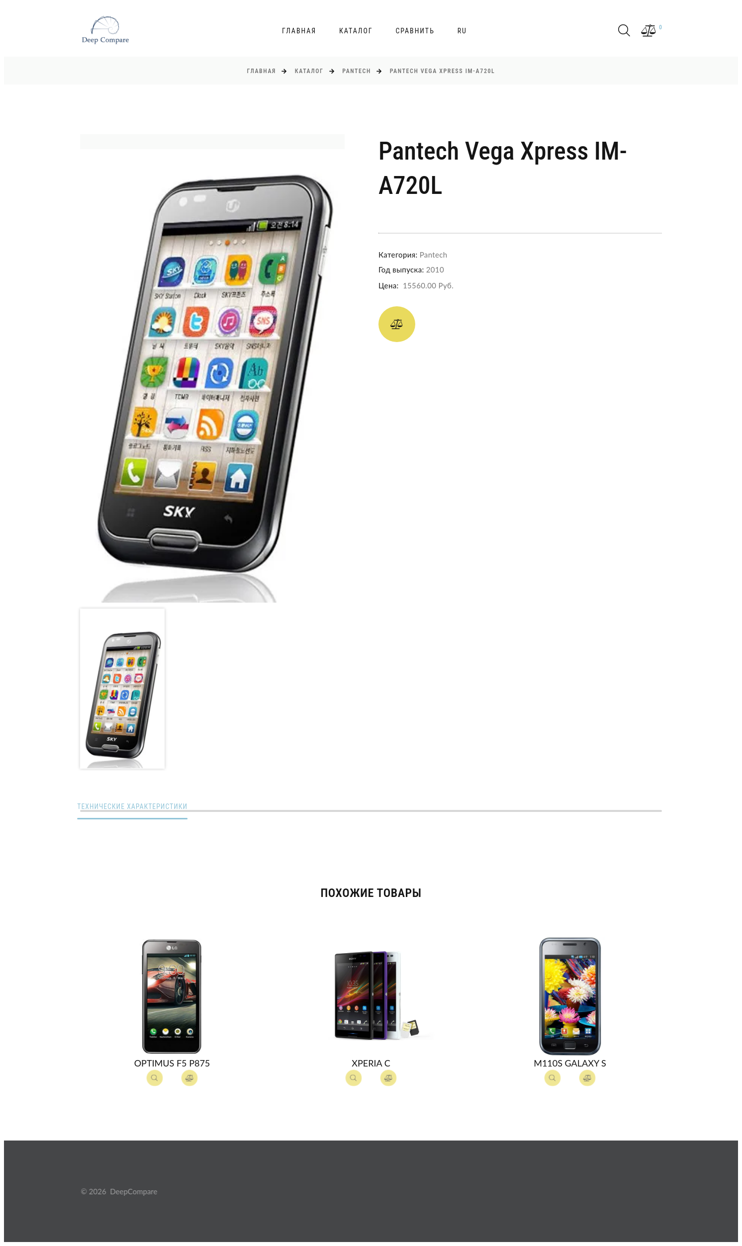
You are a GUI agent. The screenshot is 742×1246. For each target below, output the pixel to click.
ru (462, 31)
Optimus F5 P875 (172, 1063)
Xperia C (371, 1063)
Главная (299, 31)
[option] (212, 368)
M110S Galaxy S (570, 1063)
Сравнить (414, 31)
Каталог (356, 31)
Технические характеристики (136, 807)
